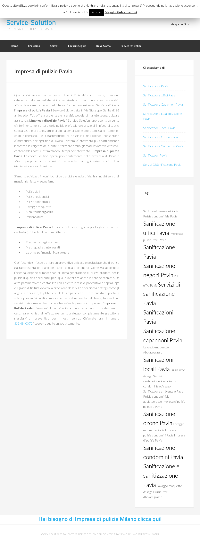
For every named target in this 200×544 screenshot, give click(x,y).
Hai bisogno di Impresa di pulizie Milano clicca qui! (100, 518)
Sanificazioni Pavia (155, 155)
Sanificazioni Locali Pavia (159, 128)
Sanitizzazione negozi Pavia (161, 211)
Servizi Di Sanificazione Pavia (162, 164)
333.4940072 (23, 323)
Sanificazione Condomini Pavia (163, 146)
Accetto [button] (96, 12)
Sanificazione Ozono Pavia (160, 137)
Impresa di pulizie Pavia (43, 71)
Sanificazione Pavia (155, 86)
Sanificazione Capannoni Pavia (163, 104)
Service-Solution (31, 22)
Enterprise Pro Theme (83, 534)
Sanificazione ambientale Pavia (163, 391)
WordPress (141, 534)
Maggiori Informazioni (121, 12)
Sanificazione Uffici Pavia (159, 95)
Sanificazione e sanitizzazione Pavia (161, 475)
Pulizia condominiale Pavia (160, 216)
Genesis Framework (117, 534)
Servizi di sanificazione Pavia (161, 293)
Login (155, 534)
